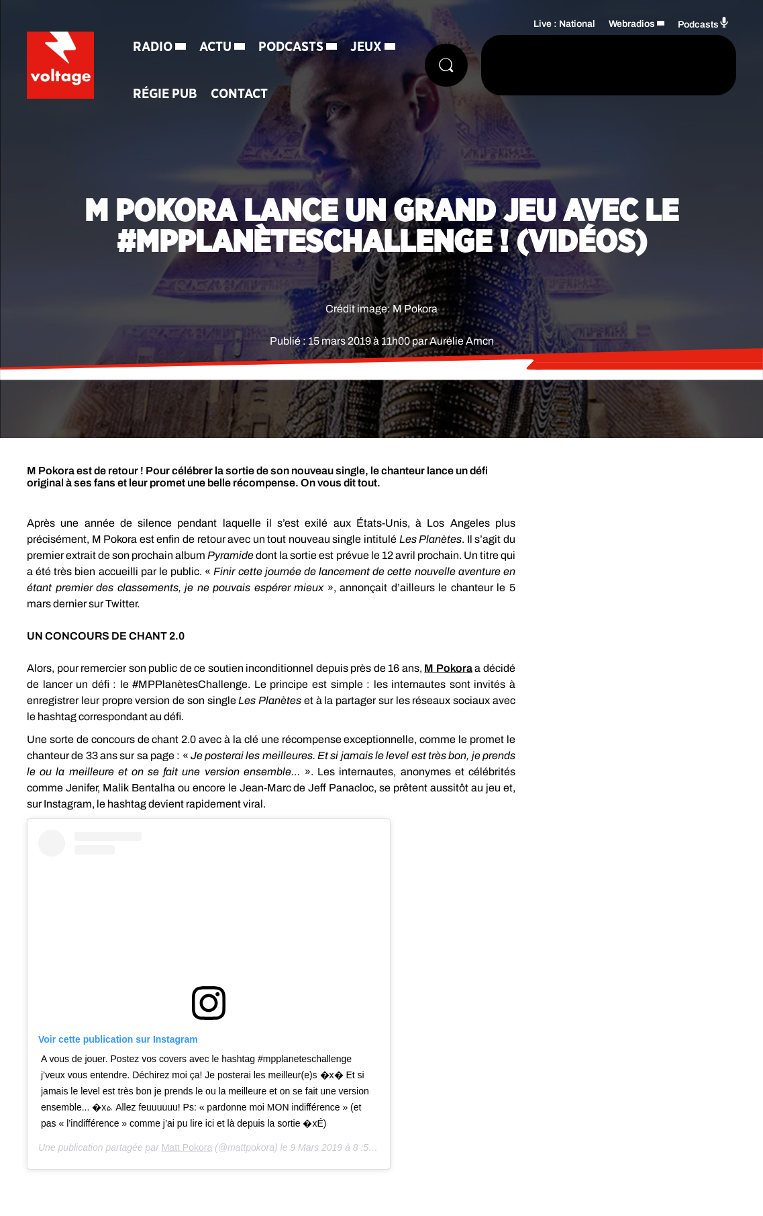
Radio (152, 47)
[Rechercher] (446, 65)
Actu (215, 47)
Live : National (564, 24)
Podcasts (290, 47)
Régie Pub (165, 94)
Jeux (366, 47)
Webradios (632, 24)
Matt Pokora (187, 1147)
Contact (239, 94)
